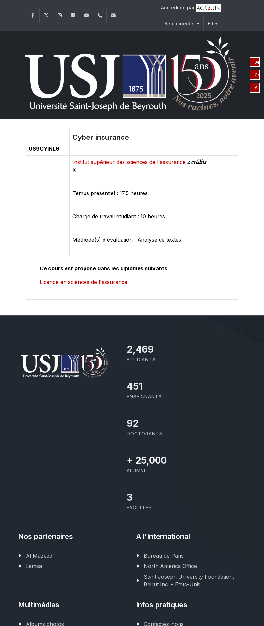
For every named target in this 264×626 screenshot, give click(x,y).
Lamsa (34, 565)
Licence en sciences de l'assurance (83, 281)
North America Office (170, 565)
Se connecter (181, 23)
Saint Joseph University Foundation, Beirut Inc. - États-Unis (189, 579)
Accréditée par (191, 8)
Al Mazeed (39, 554)
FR (213, 23)
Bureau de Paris (164, 554)
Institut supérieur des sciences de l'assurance (129, 161)
